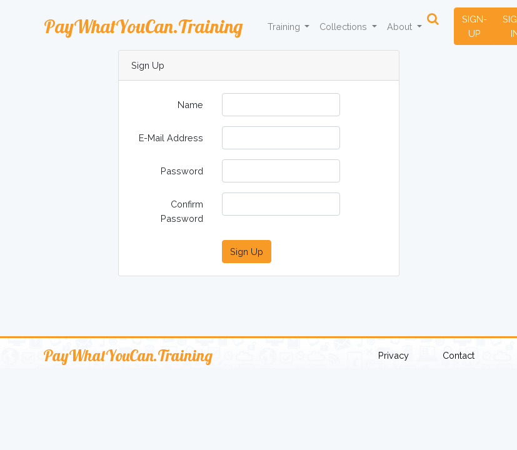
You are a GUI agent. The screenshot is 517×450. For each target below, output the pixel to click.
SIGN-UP (474, 26)
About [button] (400, 26)
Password (182, 171)
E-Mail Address (171, 137)
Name (190, 104)
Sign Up (246, 251)
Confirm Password (182, 211)
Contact (458, 355)
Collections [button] (344, 26)
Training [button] (285, 26)
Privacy (393, 355)
